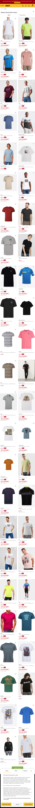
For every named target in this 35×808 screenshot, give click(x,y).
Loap (19, 633)
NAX (1, 351)
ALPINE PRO (3, 226)
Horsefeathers (21, 445)
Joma (1, 414)
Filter (9, 15)
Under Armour (21, 40)
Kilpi (1, 602)
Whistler (2, 696)
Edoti (19, 570)
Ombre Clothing (21, 134)
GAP (1, 103)
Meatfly (20, 696)
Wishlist (26, 6)
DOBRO (20, 664)
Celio (1, 40)
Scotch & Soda (3, 165)
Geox (1, 134)
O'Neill (2, 320)
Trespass (2, 508)
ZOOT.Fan (20, 414)
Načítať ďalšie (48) (17, 768)
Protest (2, 257)
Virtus (20, 226)
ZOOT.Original (3, 539)
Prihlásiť (29, 6)
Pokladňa (32, 5)
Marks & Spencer (22, 320)
